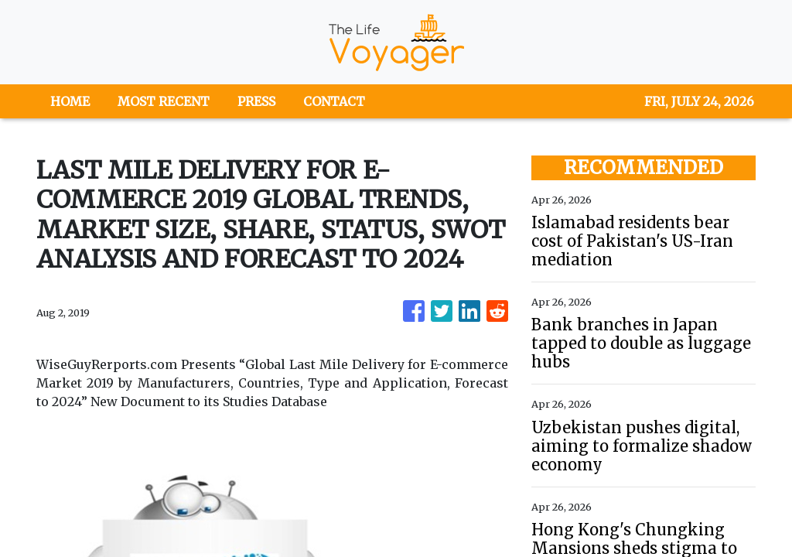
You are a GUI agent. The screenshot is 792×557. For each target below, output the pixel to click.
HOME (70, 101)
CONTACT (334, 101)
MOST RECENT (164, 101)
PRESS (256, 101)
